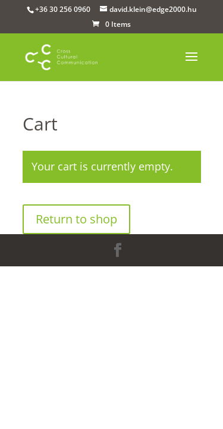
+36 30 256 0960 (62, 9)
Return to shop (76, 219)
